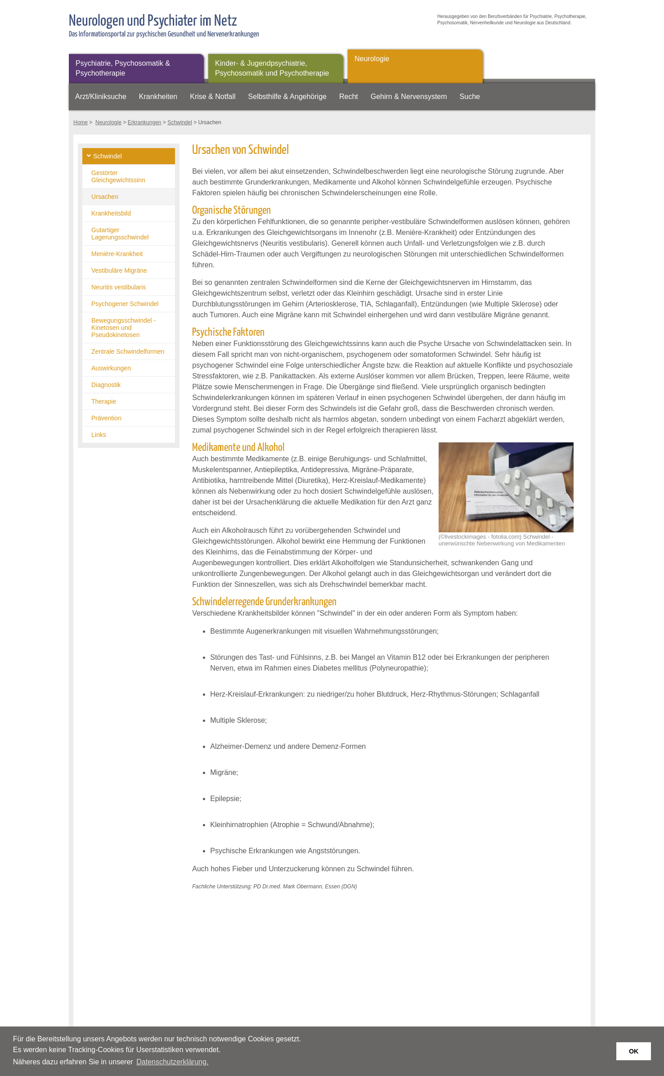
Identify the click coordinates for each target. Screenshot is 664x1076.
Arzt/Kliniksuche (100, 96)
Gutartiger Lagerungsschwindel (120, 233)
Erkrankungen (145, 122)
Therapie (103, 401)
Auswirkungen (111, 368)
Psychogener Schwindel (124, 303)
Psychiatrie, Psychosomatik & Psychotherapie (123, 68)
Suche (470, 96)
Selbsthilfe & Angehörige (287, 96)
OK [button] (634, 1051)
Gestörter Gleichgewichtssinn (118, 176)
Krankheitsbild (111, 213)
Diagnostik (106, 384)
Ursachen (104, 196)
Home (80, 122)
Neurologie (371, 59)
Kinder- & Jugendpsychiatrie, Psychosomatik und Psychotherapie (272, 68)
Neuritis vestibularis (118, 287)
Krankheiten (158, 96)
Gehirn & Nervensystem (409, 96)
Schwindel (179, 122)
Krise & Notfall (212, 96)
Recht (348, 96)
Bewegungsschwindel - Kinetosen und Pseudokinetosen (123, 327)
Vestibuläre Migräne (119, 270)
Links (98, 434)
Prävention (106, 418)
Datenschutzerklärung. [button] (172, 1062)
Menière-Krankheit (117, 253)
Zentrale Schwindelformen (128, 351)
